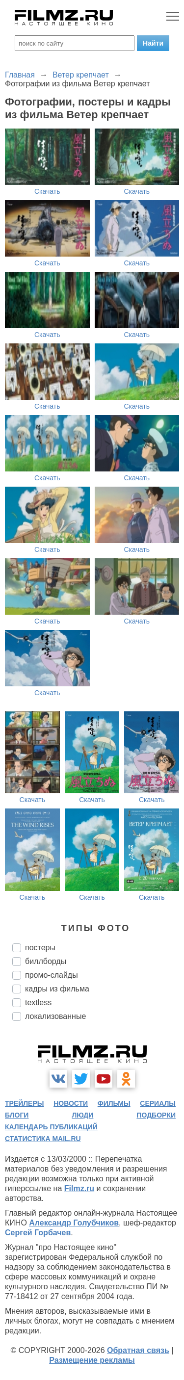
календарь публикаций (51, 1127)
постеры (40, 947)
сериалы (158, 1103)
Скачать (47, 191)
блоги (16, 1115)
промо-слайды (51, 975)
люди (82, 1115)
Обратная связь (138, 1350)
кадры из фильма (57, 989)
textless (38, 1002)
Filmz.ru (79, 1188)
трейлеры (24, 1103)
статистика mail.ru (43, 1139)
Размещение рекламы (92, 1360)
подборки (156, 1115)
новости (70, 1103)
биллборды (45, 961)
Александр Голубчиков (74, 1223)
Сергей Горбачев (38, 1232)
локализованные (55, 1016)
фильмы (114, 1103)
